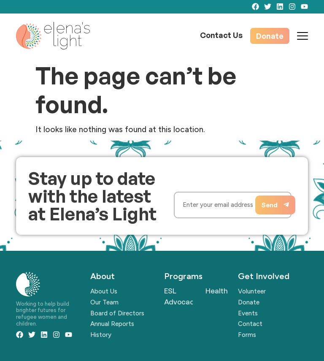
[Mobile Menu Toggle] (302, 36)
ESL (170, 290)
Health (216, 290)
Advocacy (181, 301)
